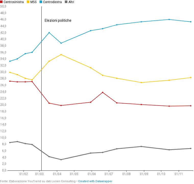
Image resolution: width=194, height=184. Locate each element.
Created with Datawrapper (95, 181)
